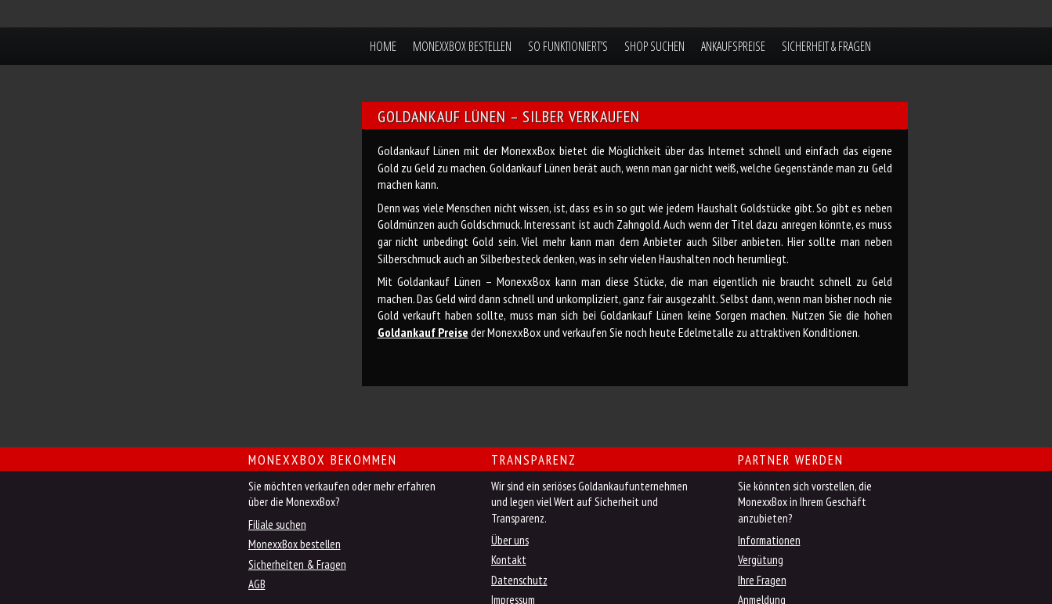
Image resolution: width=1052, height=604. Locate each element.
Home (383, 46)
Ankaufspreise (733, 46)
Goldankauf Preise (423, 332)
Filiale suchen (277, 524)
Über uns (510, 540)
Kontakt (508, 559)
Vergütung (760, 559)
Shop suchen (654, 46)
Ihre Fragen (762, 580)
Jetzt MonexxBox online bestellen (185, 470)
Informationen (769, 540)
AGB (257, 584)
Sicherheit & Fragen (826, 46)
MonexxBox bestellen (462, 46)
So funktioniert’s (568, 46)
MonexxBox (235, 46)
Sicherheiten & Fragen (297, 564)
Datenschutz (519, 580)
